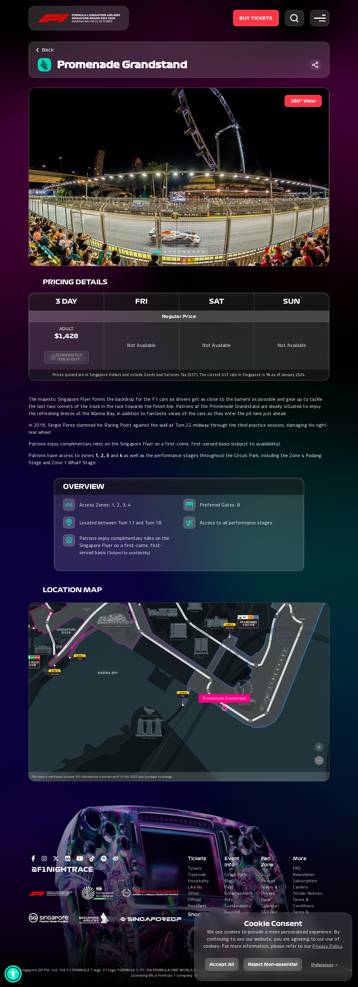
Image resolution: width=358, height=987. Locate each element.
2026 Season (268, 877)
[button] (13, 974)
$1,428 (66, 336)
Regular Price (179, 316)
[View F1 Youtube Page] (80, 859)
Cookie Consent (273, 923)
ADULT (66, 329)
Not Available (141, 345)
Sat (216, 301)
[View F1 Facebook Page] (34, 859)
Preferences (322, 964)
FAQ (297, 868)
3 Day (66, 301)
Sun (291, 301)
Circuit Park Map (235, 877)
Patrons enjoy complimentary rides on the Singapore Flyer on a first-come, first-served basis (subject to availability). (155, 443)
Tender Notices (307, 893)
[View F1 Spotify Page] (104, 859)
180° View (303, 101)
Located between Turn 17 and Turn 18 (120, 522)
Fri (141, 301)
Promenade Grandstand (122, 65)
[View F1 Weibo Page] (116, 859)
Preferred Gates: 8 (220, 504)
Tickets (197, 859)
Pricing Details (75, 282)
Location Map (72, 590)
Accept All (221, 964)
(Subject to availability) (128, 552)
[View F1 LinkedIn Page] (68, 859)
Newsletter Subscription (305, 877)
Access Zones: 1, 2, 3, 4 (105, 504)
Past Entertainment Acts (238, 893)
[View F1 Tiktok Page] (92, 859)
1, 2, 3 (102, 455)
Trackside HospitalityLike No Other (198, 883)
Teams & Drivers (269, 890)
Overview (83, 486)
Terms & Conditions (303, 902)
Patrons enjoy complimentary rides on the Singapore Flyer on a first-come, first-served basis (124, 545)
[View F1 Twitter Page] (56, 859)
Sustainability (237, 905)
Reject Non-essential (273, 964)
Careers (300, 887)
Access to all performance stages (236, 522)
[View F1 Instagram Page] (44, 859)
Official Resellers (197, 902)
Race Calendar (269, 902)
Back (48, 50)
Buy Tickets (256, 18)
